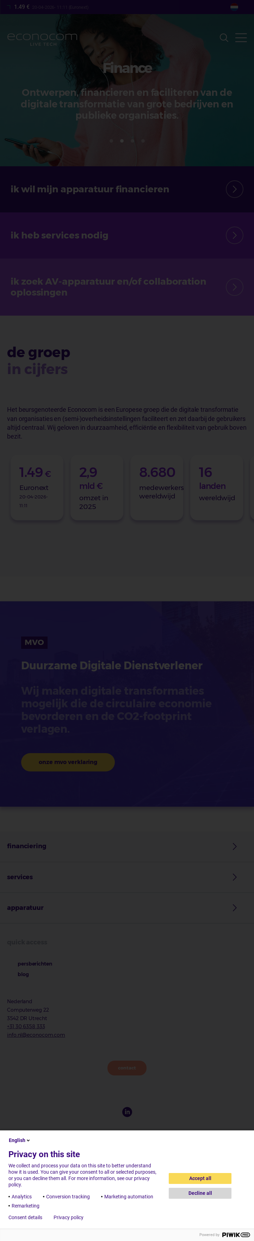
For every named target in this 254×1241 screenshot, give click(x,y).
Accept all (200, 1178)
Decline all (200, 1193)
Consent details (25, 1217)
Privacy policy (68, 1217)
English (20, 1140)
